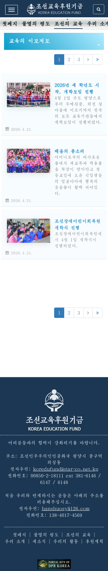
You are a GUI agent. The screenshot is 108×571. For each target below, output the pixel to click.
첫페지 (10, 23)
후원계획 (94, 541)
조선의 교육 (68, 23)
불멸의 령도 (36, 23)
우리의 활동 (65, 541)
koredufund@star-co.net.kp (65, 469)
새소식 (39, 541)
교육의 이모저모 (54, 41)
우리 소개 (15, 541)
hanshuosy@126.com (66, 508)
